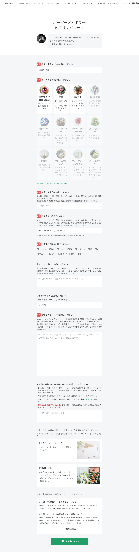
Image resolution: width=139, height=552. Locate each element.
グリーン (80, 249)
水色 (51, 254)
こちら (87, 399)
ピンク (61, 249)
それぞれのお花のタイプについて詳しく (53, 184)
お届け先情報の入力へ (69, 541)
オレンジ (62, 254)
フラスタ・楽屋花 (54, 3)
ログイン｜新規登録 (131, 3)
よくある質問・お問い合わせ (106, 3)
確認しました (69, 529)
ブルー (41, 254)
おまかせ (42, 249)
